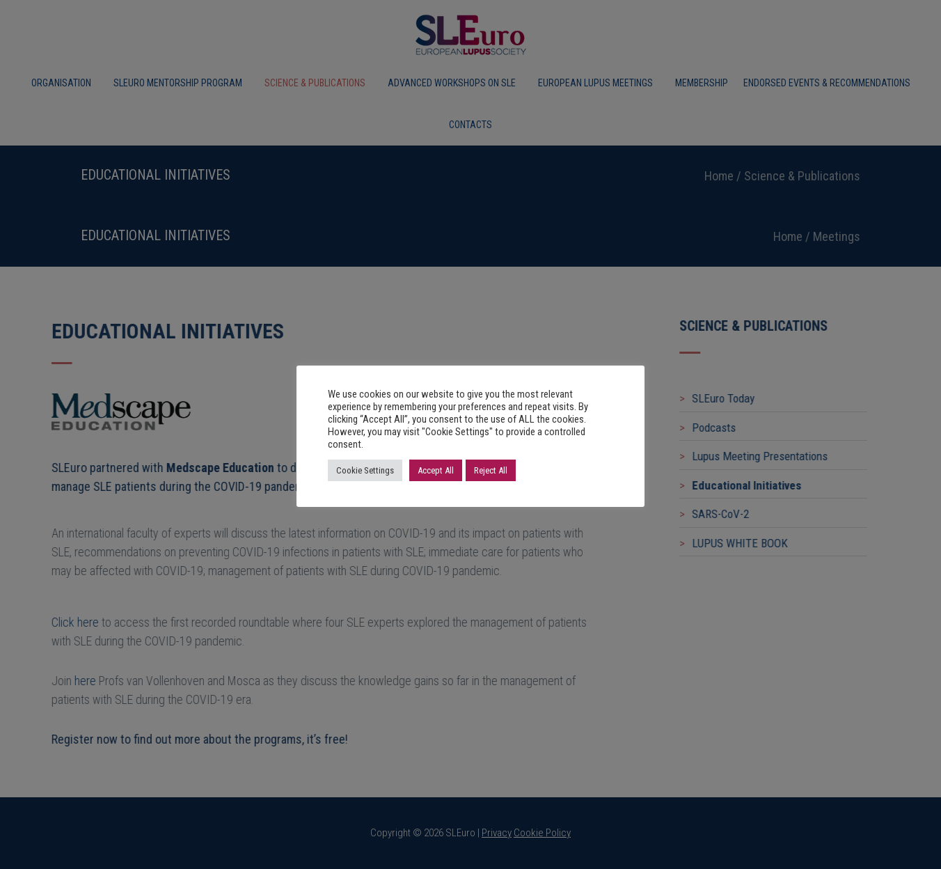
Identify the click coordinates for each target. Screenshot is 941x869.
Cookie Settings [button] (365, 470)
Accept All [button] (436, 470)
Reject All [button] (490, 470)
